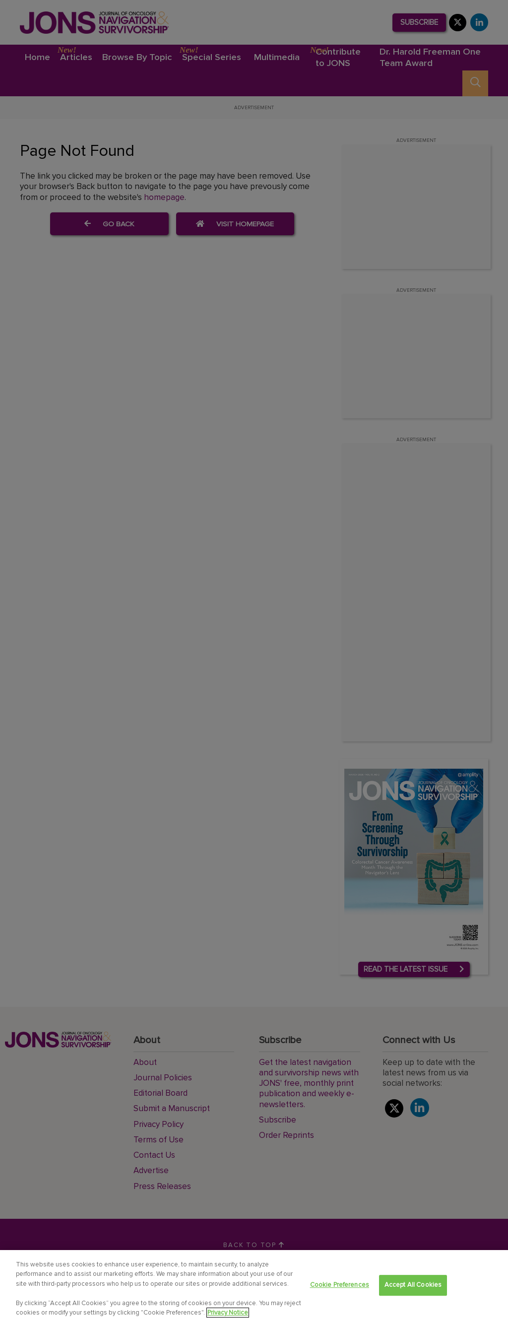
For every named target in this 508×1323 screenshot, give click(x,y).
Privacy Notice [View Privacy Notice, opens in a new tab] (227, 1314)
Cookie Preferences (339, 1286)
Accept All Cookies (413, 1286)
